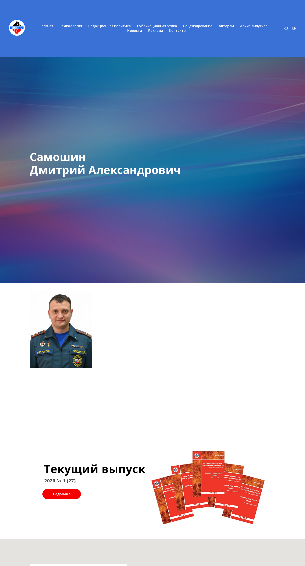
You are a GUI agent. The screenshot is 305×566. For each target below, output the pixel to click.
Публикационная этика (157, 26)
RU (286, 28)
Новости (134, 30)
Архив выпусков (254, 26)
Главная (46, 26)
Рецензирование (197, 26)
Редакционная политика (109, 26)
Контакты (177, 30)
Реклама (155, 30)
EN (294, 28)
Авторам (226, 26)
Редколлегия (71, 26)
